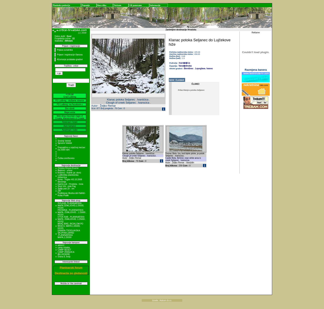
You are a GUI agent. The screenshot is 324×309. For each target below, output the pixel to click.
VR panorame (135, 5)
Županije (86, 5)
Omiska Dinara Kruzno (68, 168)
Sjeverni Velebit (65, 143)
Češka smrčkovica (66, 158)
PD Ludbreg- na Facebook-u (70, 104)
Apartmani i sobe (69, 130)
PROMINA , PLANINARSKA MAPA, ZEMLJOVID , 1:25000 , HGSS (72, 212)
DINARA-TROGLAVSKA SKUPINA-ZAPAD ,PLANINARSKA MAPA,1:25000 (69, 234)
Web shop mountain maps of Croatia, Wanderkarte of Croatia (69, 117)
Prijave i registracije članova (69, 55)
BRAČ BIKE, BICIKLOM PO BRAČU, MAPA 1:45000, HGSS (70, 226)
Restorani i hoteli (69, 122)
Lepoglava (200, 68)
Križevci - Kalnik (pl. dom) (69, 173)
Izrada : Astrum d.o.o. (162, 300)
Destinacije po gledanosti (71, 273)
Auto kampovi (69, 126)
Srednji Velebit (64, 141)
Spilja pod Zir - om (66, 188)
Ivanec (209, 68)
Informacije (155, 5)
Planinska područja (61, 5)
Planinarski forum (71, 267)
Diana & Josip (64, 256)
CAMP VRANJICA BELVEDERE (66, 253)
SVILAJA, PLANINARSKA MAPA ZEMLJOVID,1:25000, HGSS (71, 205)
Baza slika (101, 5)
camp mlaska (64, 247)
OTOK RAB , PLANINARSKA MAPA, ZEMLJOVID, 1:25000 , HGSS (72, 219)
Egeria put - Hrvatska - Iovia (70, 184)
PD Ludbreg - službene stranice (69, 100)
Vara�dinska (185, 66)
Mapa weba (69, 112)
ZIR (59, 191)
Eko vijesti (69, 108)
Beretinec (189, 68)
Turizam (117, 5)
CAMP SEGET (64, 250)
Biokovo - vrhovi (65, 170)
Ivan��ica (184, 63)
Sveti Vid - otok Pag (67, 186)
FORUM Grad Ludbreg (69, 95)
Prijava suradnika (65, 50)
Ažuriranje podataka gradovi (70, 59)
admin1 (61, 245)
